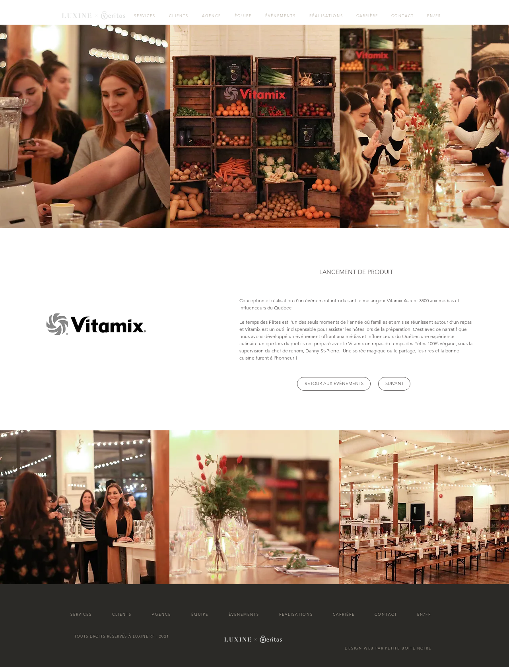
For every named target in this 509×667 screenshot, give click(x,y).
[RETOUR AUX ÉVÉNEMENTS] (334, 384)
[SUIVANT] (394, 384)
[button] (356, 272)
